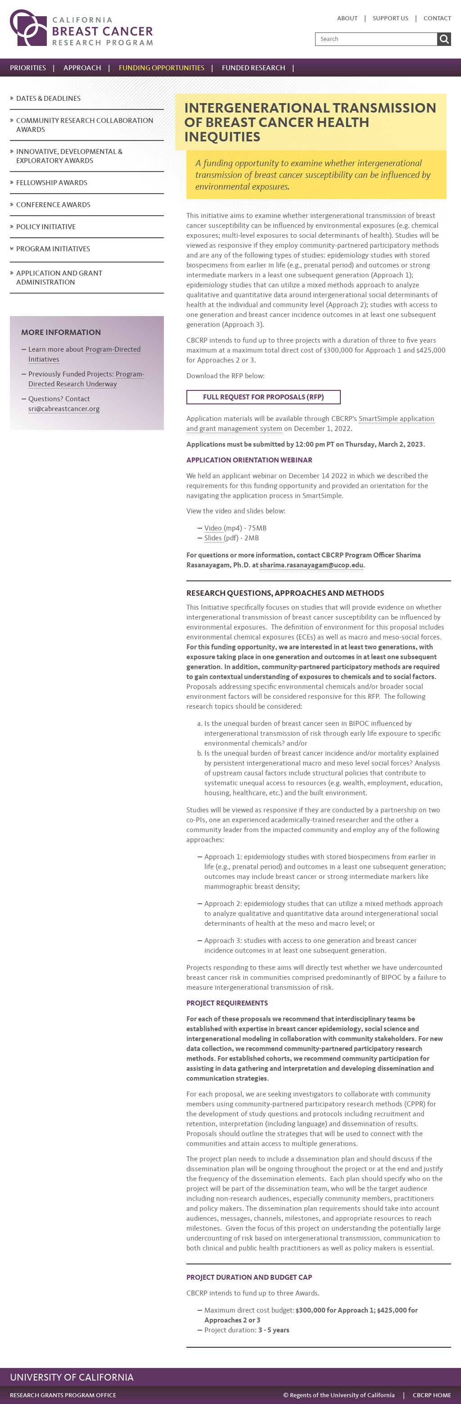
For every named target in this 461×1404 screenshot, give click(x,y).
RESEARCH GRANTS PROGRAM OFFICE (63, 1395)
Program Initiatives (53, 249)
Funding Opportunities (161, 67)
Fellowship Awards (51, 182)
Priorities (28, 67)
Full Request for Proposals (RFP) (263, 397)
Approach (82, 67)
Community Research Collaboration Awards (85, 125)
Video (214, 528)
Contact (437, 18)
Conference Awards (53, 204)
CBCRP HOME (432, 1395)
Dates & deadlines (48, 98)
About (347, 18)
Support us (390, 18)
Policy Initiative (46, 226)
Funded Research (253, 67)
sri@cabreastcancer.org (63, 408)
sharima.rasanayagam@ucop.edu (311, 565)
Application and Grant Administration (59, 277)
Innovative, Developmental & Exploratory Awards (69, 156)
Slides (214, 538)
